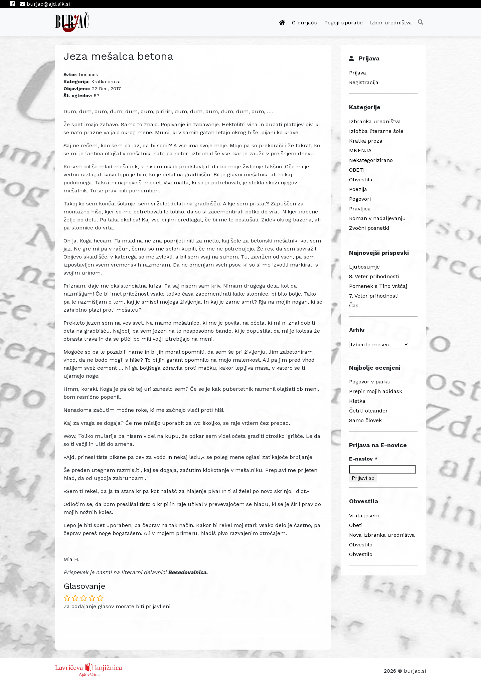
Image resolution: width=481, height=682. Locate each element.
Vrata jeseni (364, 515)
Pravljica (360, 208)
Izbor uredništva (390, 22)
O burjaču (305, 22)
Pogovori (360, 199)
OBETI (357, 170)
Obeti (355, 525)
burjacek (88, 74)
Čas (353, 305)
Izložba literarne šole (376, 131)
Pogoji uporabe (343, 22)
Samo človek (365, 420)
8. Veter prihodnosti (374, 276)
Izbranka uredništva (375, 121)
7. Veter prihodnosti (373, 296)
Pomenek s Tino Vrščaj (378, 286)
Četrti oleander (368, 410)
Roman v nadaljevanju (377, 218)
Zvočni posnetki (369, 228)
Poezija (358, 189)
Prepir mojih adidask (375, 391)
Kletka (357, 401)
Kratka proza (106, 81)
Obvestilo (360, 544)
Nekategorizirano (371, 160)
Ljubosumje (364, 267)
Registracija (363, 82)
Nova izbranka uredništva (382, 535)
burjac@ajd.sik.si (45, 4)
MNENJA (360, 150)
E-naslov (363, 459)
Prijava (357, 72)
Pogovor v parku (370, 381)
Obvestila (360, 179)
